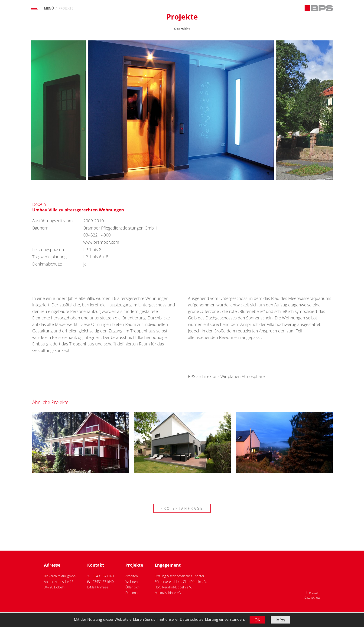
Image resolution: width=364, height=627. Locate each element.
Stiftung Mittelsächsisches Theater (180, 576)
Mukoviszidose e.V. (168, 593)
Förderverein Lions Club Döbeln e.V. (181, 581)
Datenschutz (312, 598)
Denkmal (131, 593)
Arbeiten (131, 576)
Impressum (313, 592)
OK (257, 620)
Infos (280, 620)
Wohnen (131, 581)
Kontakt (95, 565)
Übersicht (182, 28)
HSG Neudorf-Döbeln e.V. (173, 587)
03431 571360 (103, 576)
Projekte (134, 565)
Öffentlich (132, 587)
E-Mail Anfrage (97, 587)
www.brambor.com (101, 242)
